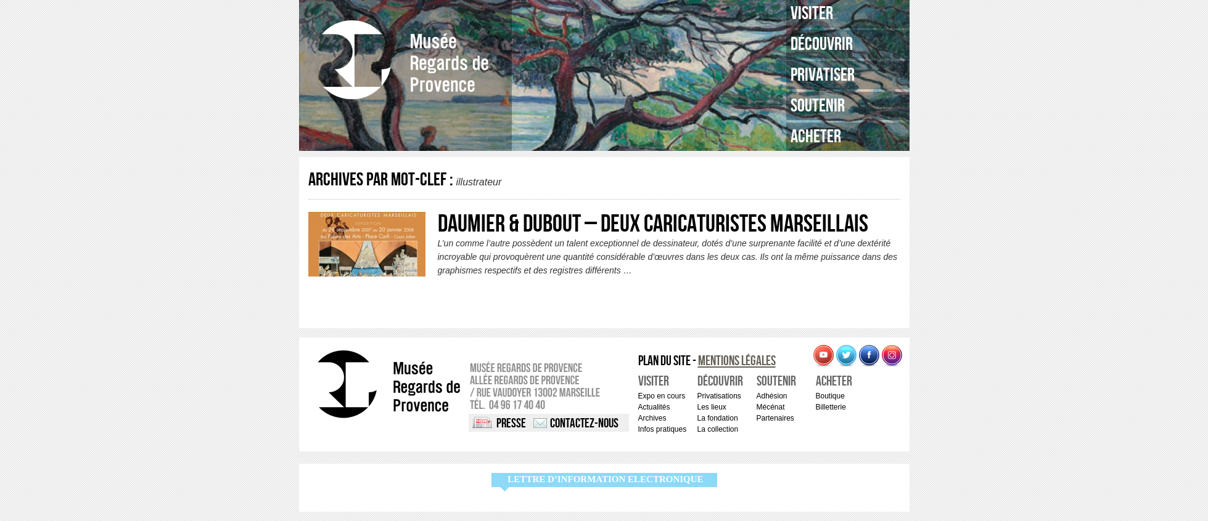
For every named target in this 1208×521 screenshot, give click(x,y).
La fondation (717, 418)
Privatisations (719, 396)
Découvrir (822, 44)
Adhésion (772, 396)
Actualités (654, 407)
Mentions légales (737, 361)
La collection (718, 429)
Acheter (816, 137)
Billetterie (831, 407)
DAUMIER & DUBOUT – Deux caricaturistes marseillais (653, 224)
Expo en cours (662, 396)
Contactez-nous (584, 423)
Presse (511, 423)
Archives (652, 418)
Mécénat (771, 407)
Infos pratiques (662, 429)
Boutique (830, 396)
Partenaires (775, 418)
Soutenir (818, 106)
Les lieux (711, 407)
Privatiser (823, 75)
